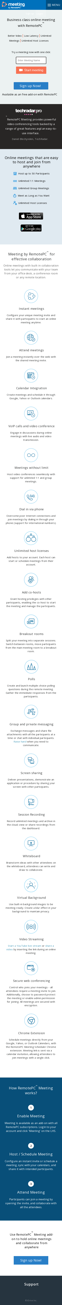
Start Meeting (31, 70)
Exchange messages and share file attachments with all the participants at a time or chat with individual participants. (31, 734)
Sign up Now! (30, 86)
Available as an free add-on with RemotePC (29, 94)
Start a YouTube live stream (24, 945)
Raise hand (20, 741)
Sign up (30, 13)
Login (40, 13)
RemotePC (15, 5)
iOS (31, 216)
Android (31, 228)
